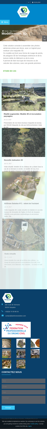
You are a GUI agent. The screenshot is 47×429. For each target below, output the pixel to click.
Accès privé (36, 2)
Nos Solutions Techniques (18, 31)
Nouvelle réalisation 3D (13, 149)
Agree (30, 426)
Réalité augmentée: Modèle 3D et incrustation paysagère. (22, 108)
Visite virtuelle (10, 247)
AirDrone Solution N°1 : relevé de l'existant (21, 194)
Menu (4, 22)
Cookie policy (34, 424)
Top (44, 38)
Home (6, 31)
